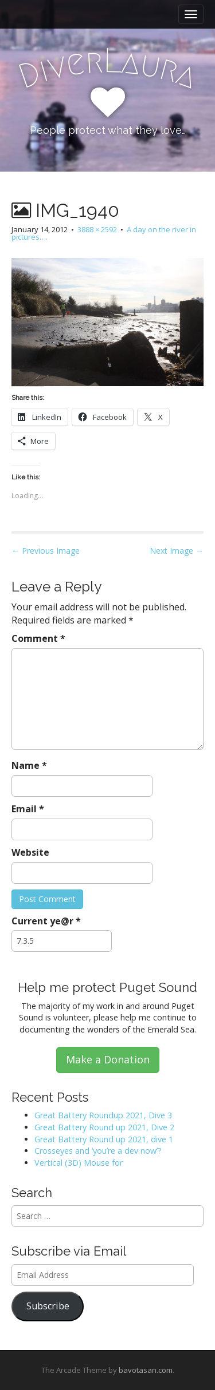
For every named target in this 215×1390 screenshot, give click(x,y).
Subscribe (47, 1306)
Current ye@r (46, 921)
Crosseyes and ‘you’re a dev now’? (98, 1150)
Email (27, 809)
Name (29, 765)
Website (30, 852)
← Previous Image (45, 550)
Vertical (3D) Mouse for (78, 1162)
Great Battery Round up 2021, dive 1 (103, 1139)
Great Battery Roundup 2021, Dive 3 (103, 1115)
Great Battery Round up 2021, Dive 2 (104, 1127)
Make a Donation (108, 1059)
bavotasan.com (146, 1370)
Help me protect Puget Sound (107, 987)
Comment (38, 638)
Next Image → (177, 550)
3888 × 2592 (97, 229)
